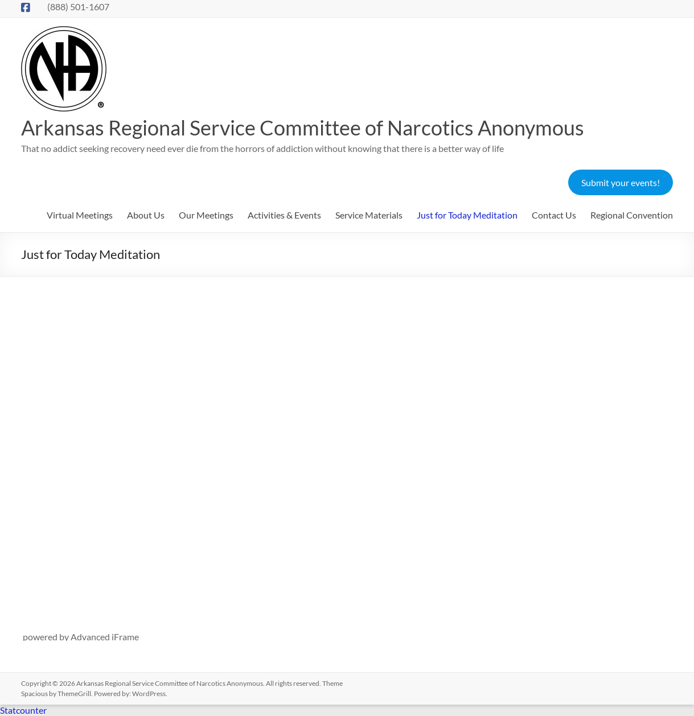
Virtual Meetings (80, 214)
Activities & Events (284, 214)
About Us (146, 214)
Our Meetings (206, 214)
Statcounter (23, 710)
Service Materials (369, 214)
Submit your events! (620, 182)
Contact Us (554, 214)
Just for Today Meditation (467, 214)
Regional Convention (631, 214)
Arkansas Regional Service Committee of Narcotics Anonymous (302, 127)
